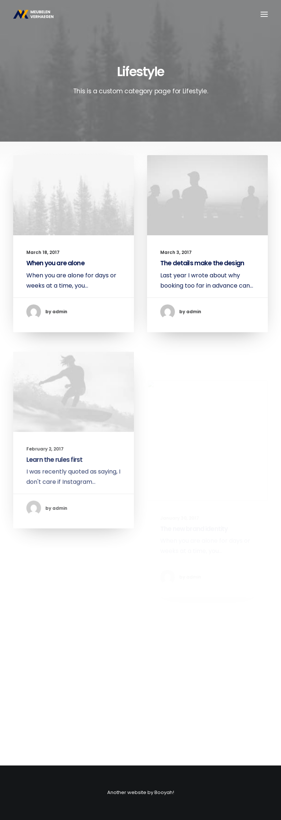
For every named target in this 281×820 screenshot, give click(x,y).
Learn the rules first (54, 479)
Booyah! (164, 792)
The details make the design (202, 263)
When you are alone (55, 263)
